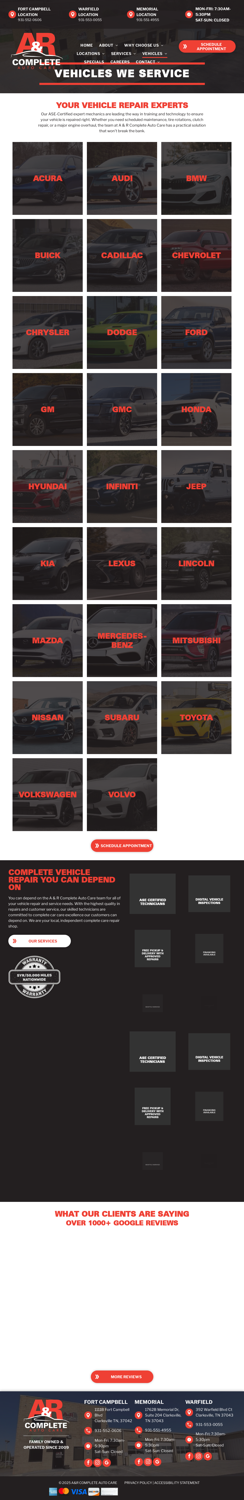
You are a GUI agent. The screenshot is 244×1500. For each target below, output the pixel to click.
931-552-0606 (30, 20)
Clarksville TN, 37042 (113, 1421)
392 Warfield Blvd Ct (214, 1409)
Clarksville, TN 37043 (214, 1415)
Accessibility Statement (177, 1483)
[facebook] (88, 1463)
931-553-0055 (90, 20)
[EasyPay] (181, 1492)
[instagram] (97, 1463)
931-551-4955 (147, 20)
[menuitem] (86, 45)
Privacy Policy (138, 1483)
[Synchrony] (143, 1492)
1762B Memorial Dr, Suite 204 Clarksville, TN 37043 (163, 1415)
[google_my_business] (107, 1463)
